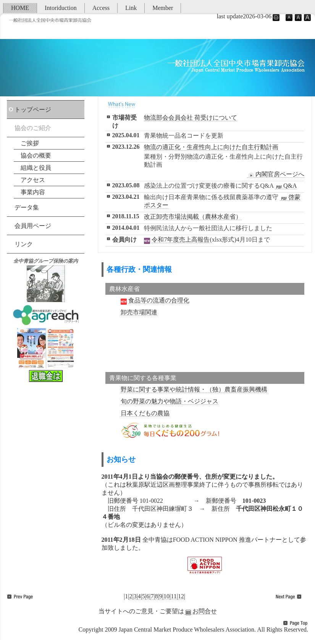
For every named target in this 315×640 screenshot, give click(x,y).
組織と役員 (36, 167)
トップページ (33, 109)
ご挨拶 (30, 143)
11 (173, 596)
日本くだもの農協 (145, 413)
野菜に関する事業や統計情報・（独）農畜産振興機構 (194, 389)
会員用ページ (33, 226)
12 (181, 596)
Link (131, 8)
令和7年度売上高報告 (181, 239)
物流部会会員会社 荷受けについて (190, 117)
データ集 (27, 207)
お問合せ (200, 611)
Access (101, 8)
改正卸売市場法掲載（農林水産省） (193, 216)
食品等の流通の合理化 (158, 300)
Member (162, 8)
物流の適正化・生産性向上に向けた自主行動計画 (211, 147)
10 (166, 596)
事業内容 (33, 192)
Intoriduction (61, 8)
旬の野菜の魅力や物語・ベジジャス (169, 401)
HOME (20, 8)
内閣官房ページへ (275, 174)
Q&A (286, 185)
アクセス (33, 180)
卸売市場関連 (139, 312)
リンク (24, 244)
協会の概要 (36, 155)
